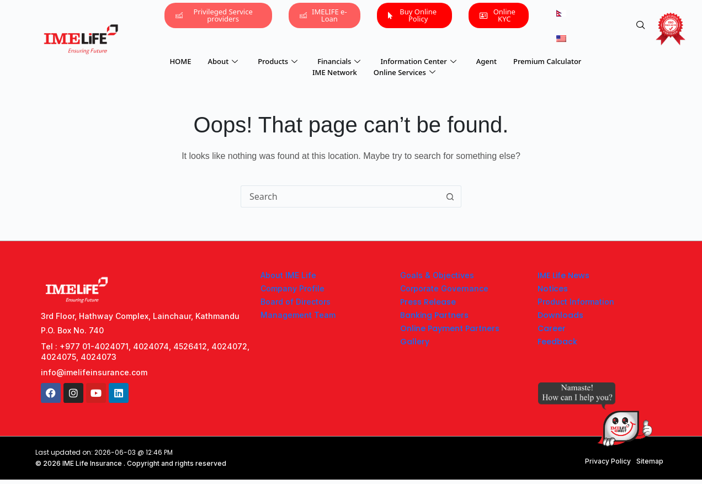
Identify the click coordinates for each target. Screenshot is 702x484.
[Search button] (450, 196)
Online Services (404, 72)
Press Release (428, 301)
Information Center (418, 61)
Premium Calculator (547, 61)
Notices (553, 288)
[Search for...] (340, 196)
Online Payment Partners (449, 328)
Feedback (557, 341)
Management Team (298, 315)
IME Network (334, 72)
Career (552, 328)
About (223, 61)
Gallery (414, 341)
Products (277, 61)
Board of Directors (295, 301)
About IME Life (288, 275)
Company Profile (292, 288)
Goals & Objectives (437, 275)
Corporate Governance (444, 288)
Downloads (560, 315)
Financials (338, 61)
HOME (180, 61)
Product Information (576, 301)
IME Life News (563, 275)
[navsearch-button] (640, 25)
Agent (486, 61)
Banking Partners (434, 315)
